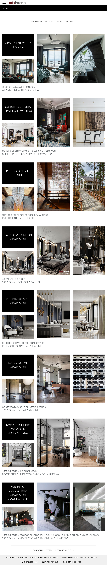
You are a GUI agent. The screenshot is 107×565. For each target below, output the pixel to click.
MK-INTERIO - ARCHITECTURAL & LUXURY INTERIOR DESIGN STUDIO (31, 557)
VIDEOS (49, 550)
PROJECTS (49, 21)
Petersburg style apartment (18, 301)
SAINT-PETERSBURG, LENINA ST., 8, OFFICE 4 (79, 557)
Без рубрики (36, 21)
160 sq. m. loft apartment (18, 365)
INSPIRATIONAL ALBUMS (64, 550)
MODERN (5, 8)
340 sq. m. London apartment (18, 237)
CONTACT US (38, 550)
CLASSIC (59, 21)
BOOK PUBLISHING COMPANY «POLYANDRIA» (18, 429)
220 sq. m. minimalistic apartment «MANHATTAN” (18, 493)
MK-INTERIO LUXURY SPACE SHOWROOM (18, 109)
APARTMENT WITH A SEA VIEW (18, 45)
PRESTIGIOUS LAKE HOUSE (18, 173)
